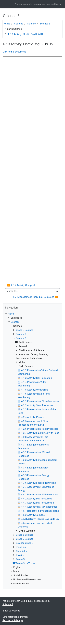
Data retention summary (15, 616)
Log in (58, 4)
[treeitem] (32, 314)
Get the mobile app (12, 620)
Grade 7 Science (24, 538)
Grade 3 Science (24, 330)
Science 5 (45, 23)
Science (31, 23)
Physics (20, 555)
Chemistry (21, 551)
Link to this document (14, 51)
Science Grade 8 (24, 543)
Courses (18, 23)
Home (6, 23)
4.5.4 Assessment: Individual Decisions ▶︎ (35, 296)
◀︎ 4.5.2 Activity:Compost (21, 285)
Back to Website (11, 610)
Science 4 (21, 334)
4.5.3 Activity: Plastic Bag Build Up (26, 34)
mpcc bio (21, 547)
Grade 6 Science (24, 534)
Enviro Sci (21, 559)
